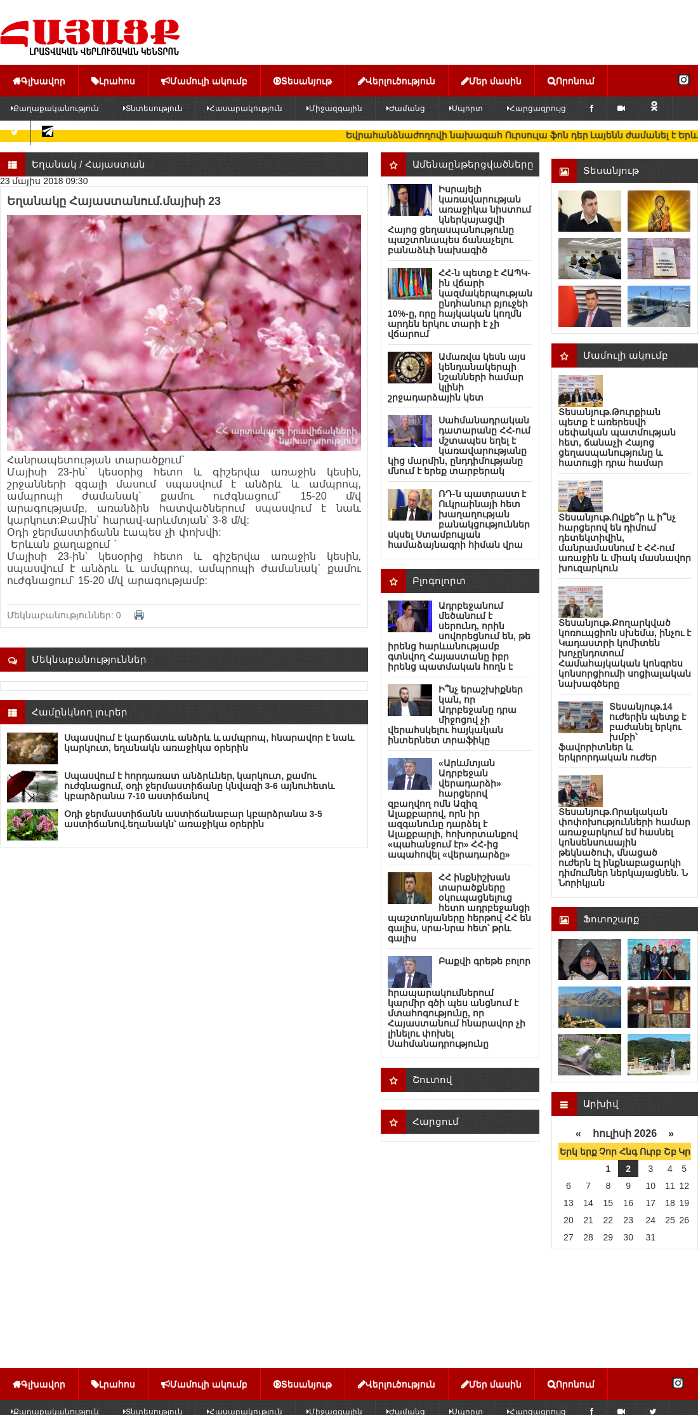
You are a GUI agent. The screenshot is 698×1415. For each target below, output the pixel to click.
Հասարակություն (244, 108)
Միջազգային (334, 108)
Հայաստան (115, 164)
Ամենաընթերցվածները (473, 164)
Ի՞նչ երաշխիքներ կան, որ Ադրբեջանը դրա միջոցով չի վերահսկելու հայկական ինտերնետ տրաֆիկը (455, 714)
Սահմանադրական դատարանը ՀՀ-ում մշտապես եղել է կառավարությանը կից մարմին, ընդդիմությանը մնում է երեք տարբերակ (459, 445)
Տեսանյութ (302, 81)
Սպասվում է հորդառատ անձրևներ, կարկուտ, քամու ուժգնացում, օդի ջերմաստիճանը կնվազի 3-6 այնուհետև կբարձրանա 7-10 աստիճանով (199, 786)
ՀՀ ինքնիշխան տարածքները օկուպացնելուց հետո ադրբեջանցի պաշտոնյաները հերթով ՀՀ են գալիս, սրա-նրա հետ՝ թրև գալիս (459, 907)
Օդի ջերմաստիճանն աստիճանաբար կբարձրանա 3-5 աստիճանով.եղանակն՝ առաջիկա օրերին (193, 819)
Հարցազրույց (536, 108)
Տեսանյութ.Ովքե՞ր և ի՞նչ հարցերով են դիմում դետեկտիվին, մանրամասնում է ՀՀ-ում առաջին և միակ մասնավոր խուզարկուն (624, 542)
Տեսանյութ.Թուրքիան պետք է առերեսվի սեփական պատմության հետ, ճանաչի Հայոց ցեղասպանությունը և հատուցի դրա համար (617, 437)
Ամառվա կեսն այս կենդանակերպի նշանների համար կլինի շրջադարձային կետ (456, 377)
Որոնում (571, 81)
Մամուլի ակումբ (204, 81)
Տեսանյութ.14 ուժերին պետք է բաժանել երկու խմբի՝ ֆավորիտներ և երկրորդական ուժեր (622, 731)
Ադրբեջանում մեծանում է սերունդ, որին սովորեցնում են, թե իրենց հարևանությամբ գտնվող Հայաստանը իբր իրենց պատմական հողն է (459, 636)
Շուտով (432, 1079)
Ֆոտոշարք (611, 918)
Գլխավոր (39, 81)
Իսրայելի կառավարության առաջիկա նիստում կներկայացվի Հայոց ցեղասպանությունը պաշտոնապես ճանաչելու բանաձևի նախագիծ (459, 219)
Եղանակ (54, 164)
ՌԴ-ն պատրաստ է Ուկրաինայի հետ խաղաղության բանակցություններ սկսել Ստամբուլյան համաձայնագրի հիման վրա (459, 519)
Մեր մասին (491, 81)
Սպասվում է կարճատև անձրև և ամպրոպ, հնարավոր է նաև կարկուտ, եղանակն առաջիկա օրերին (209, 743)
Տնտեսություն (153, 108)
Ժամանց (405, 108)
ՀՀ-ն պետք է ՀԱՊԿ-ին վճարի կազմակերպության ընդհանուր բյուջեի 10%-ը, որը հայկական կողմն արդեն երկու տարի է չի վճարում (460, 303)
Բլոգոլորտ (439, 580)
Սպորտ (466, 108)
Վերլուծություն (396, 81)
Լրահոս (113, 81)
